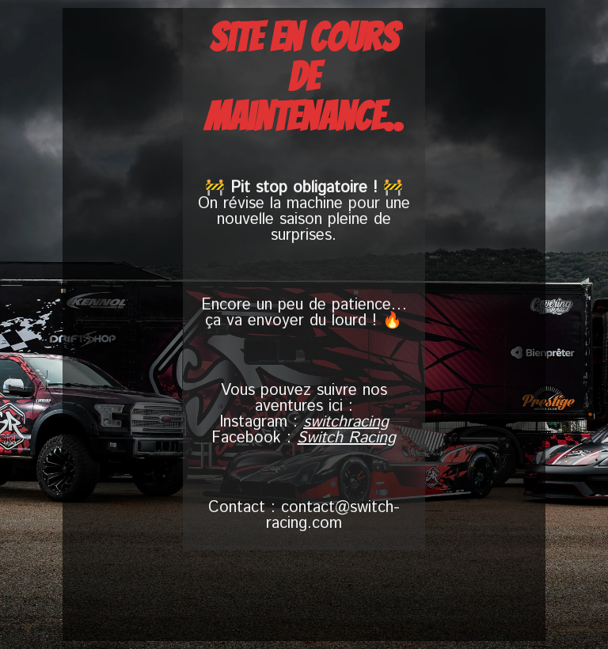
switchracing (346, 422)
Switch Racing (346, 438)
